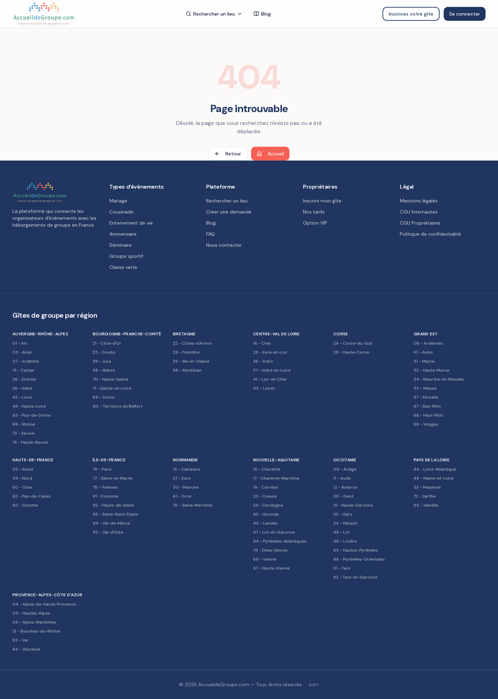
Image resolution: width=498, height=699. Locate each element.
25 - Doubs (104, 352)
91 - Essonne (105, 496)
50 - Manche (186, 487)
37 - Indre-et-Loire (271, 370)
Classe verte (123, 267)
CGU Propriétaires (420, 223)
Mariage (118, 201)
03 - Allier (22, 352)
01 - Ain (19, 343)
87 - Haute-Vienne (271, 568)
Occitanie (345, 460)
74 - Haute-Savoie (30, 442)
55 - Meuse (425, 388)
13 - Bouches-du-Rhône (36, 631)
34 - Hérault (345, 523)
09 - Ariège (344, 469)
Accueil (270, 154)
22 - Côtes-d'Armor (192, 343)
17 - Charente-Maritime (276, 478)
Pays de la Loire (432, 460)
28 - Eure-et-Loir (270, 352)
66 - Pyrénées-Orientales (359, 559)
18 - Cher (262, 343)
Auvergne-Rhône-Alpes (40, 334)
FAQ (210, 234)
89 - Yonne (103, 397)
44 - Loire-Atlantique (435, 469)
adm (313, 684)
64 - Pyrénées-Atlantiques (279, 541)
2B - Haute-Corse (351, 352)
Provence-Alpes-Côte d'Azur (47, 595)
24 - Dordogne (268, 505)
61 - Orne (182, 496)
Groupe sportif (126, 256)
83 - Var (20, 640)
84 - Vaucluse (26, 649)
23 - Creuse (265, 496)
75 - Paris (102, 469)
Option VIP (315, 223)
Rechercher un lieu (214, 14)
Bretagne (184, 334)
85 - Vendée (426, 505)
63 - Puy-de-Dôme (31, 415)
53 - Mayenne (427, 487)
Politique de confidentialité (430, 234)
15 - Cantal (23, 370)
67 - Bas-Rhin (427, 406)
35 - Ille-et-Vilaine (191, 361)
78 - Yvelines (105, 487)
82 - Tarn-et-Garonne (355, 577)
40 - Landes (265, 523)
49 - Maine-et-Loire (433, 478)
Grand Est (426, 334)
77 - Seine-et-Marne (112, 478)
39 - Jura (102, 361)
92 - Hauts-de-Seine (113, 505)
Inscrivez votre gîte (411, 14)
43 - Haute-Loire (29, 406)
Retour (227, 154)
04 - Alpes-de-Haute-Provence (44, 604)
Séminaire (120, 245)
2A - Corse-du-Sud (352, 343)
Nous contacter (224, 245)
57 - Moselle (426, 397)
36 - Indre (263, 361)
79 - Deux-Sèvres (270, 550)
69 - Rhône (23, 424)
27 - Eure (182, 478)
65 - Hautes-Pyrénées (355, 550)
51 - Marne (424, 361)
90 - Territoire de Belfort (117, 406)
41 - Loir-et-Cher (270, 379)
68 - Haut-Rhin (428, 415)
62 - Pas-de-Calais (31, 496)
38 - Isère (22, 388)
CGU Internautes (418, 212)
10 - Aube (423, 352)
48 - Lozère (345, 541)
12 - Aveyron (345, 487)
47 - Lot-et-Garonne (274, 532)
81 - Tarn (341, 568)
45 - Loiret (264, 388)
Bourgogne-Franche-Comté (127, 334)
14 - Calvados (186, 469)
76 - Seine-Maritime (192, 505)
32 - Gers (342, 514)
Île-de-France (109, 460)
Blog (262, 14)
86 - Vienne (264, 559)
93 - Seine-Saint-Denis (115, 514)
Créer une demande (228, 212)
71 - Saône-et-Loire (112, 388)
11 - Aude (342, 478)
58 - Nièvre (104, 370)
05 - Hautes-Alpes (31, 613)
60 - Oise (22, 487)
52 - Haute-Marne (431, 370)
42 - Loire (22, 397)
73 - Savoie (23, 433)
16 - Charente (266, 469)
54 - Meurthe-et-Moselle (439, 379)
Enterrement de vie (131, 223)
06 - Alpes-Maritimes (34, 622)
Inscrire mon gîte (322, 201)
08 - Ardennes (428, 343)
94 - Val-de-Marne (111, 523)
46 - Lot (341, 532)
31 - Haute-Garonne (353, 505)
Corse (340, 334)
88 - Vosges (426, 424)
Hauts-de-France (33, 460)
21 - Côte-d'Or (107, 343)
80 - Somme (25, 505)
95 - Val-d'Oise (108, 532)
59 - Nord (22, 478)
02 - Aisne (22, 469)
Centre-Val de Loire (276, 334)
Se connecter (464, 14)
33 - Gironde (266, 514)
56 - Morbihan (187, 370)
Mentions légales (419, 201)
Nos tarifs (314, 212)
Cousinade (121, 212)
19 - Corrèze (265, 487)
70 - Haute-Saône (110, 379)
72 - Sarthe (424, 496)
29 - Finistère (186, 352)
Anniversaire (123, 234)
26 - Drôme (24, 379)
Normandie (185, 460)
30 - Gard (343, 496)
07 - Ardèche (25, 361)
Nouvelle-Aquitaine (276, 460)
